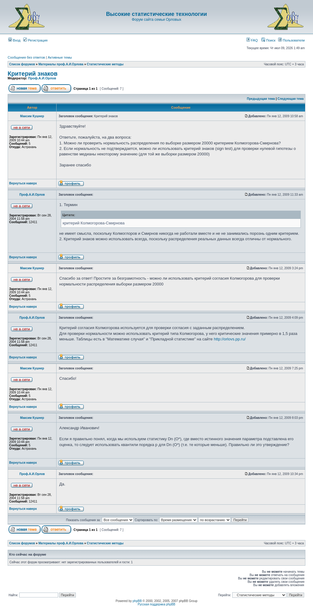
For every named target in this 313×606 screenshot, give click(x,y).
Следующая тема (291, 98)
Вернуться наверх (23, 183)
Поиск (268, 40)
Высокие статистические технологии (156, 14)
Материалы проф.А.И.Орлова (61, 64)
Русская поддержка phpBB (156, 604)
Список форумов (22, 64)
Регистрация (35, 40)
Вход (14, 40)
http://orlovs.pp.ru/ (229, 339)
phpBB (137, 601)
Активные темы (60, 57)
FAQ (252, 40)
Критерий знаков (32, 73)
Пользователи (291, 40)
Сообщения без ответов (26, 57)
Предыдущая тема (261, 98)
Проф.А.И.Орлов (42, 78)
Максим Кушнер (32, 116)
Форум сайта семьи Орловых (156, 19)
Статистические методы (105, 64)
